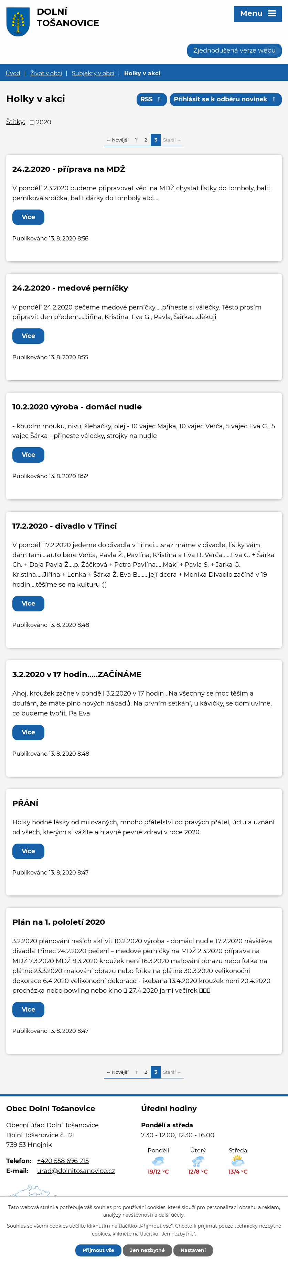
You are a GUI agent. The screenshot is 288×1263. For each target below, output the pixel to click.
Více (28, 217)
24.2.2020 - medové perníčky (70, 288)
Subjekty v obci (93, 73)
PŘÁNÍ (25, 803)
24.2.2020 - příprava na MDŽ (68, 169)
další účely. (172, 1215)
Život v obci (46, 73)
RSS (151, 99)
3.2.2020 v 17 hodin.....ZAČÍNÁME (76, 674)
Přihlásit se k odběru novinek (226, 99)
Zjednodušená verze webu (234, 50)
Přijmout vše (98, 1250)
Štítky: (15, 122)
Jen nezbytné (147, 1250)
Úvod (13, 73)
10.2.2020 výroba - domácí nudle (77, 406)
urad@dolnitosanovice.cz (76, 1171)
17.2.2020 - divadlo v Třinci (64, 526)
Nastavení (193, 1250)
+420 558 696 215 (63, 1161)
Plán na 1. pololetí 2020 (58, 922)
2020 (43, 122)
